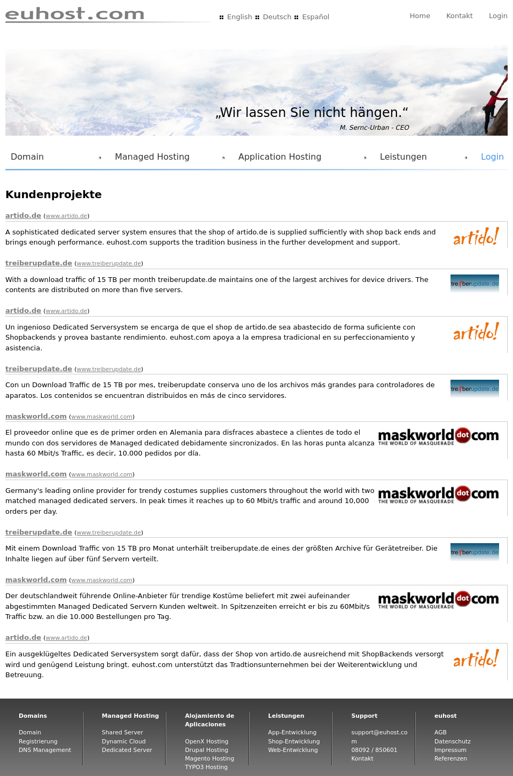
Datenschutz (452, 741)
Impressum (450, 750)
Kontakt (459, 16)
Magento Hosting (209, 758)
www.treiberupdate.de (109, 263)
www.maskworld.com (102, 416)
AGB (440, 732)
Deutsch (277, 17)
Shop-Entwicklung (294, 741)
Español (315, 17)
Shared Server (122, 732)
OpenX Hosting (206, 741)
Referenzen (450, 758)
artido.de (23, 215)
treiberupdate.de (38, 263)
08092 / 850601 (374, 750)
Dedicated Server (127, 750)
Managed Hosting (168, 160)
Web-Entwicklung (293, 750)
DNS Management (45, 750)
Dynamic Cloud (124, 741)
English (239, 17)
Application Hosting (300, 160)
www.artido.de (67, 216)
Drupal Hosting (206, 750)
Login (498, 16)
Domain (54, 160)
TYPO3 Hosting (206, 767)
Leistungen (422, 160)
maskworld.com (36, 416)
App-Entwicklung (292, 732)
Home (420, 16)
